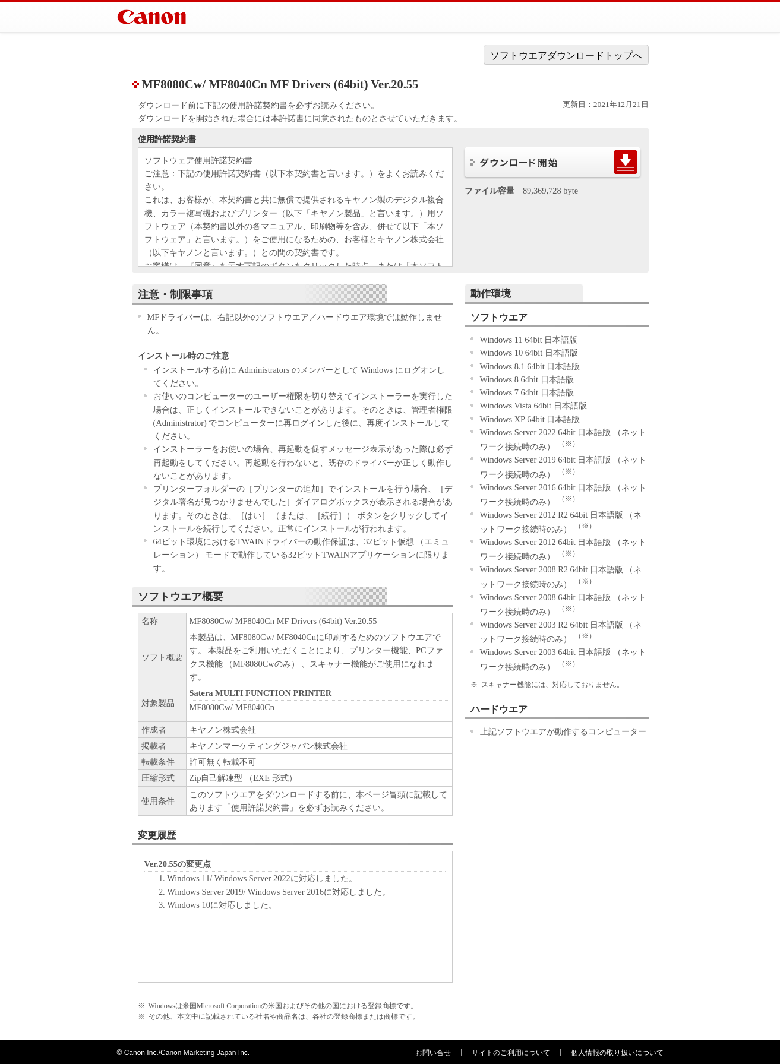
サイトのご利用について (511, 1053)
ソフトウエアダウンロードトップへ (566, 55)
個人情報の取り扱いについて (617, 1053)
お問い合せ (433, 1053)
